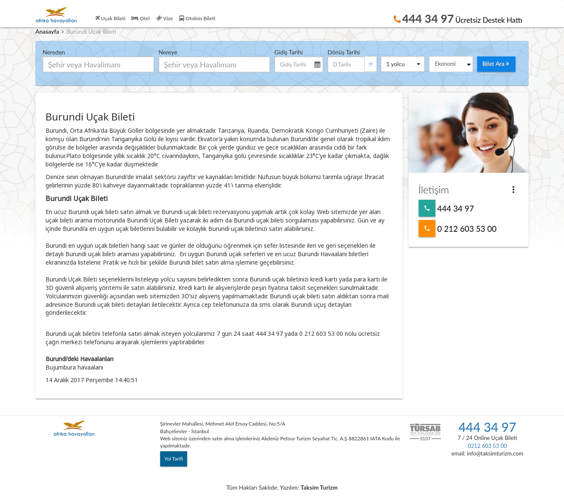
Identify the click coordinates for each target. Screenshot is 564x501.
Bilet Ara (495, 64)
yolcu (403, 64)
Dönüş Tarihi (344, 52)
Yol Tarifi (173, 458)
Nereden (54, 52)
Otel (141, 18)
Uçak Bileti (110, 18)
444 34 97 (427, 208)
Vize (164, 18)
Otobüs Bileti (197, 18)
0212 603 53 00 (487, 445)
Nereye (167, 52)
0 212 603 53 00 (427, 228)
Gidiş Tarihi (288, 52)
